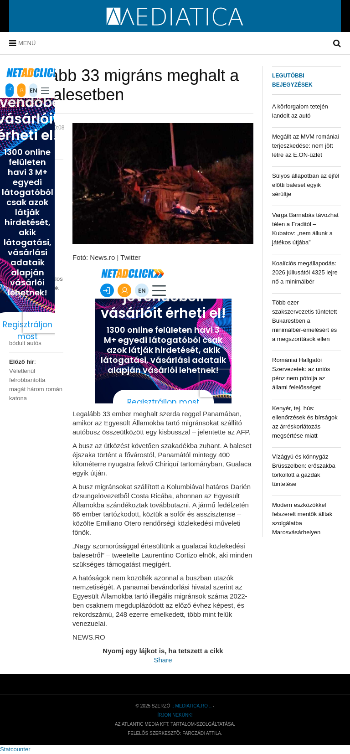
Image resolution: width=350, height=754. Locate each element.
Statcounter (15, 749)
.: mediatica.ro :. (191, 705)
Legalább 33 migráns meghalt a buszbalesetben (124, 85)
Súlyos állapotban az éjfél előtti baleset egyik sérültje (305, 184)
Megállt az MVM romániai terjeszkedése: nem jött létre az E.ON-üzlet (305, 145)
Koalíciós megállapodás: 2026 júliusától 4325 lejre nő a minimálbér (305, 272)
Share (163, 660)
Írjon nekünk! (174, 715)
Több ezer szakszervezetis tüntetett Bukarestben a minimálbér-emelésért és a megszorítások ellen (304, 320)
